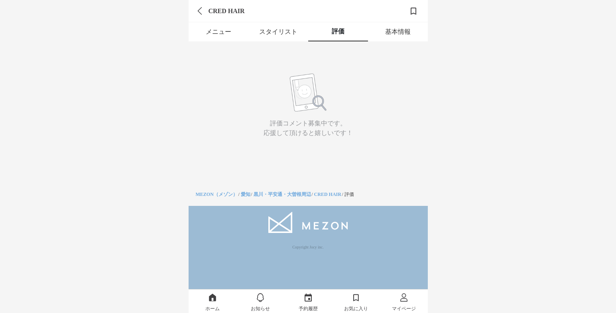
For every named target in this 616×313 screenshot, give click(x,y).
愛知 (245, 194)
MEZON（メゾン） (217, 194)
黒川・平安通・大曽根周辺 (282, 194)
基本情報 (398, 31)
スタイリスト (278, 31)
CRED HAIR (327, 194)
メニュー (218, 31)
